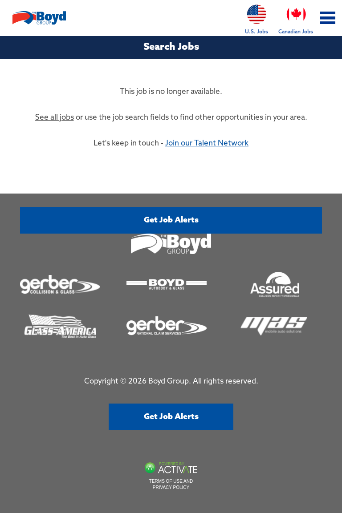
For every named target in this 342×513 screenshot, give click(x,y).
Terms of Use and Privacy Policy (171, 484)
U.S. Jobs (256, 17)
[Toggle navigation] (328, 18)
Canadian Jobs (295, 17)
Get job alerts (171, 220)
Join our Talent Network (206, 143)
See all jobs (54, 117)
